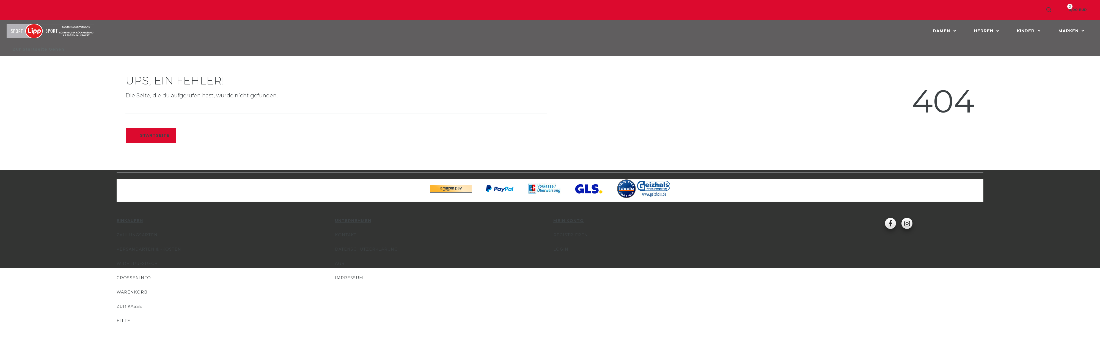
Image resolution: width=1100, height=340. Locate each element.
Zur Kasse (129, 306)
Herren (984, 30)
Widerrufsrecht (139, 263)
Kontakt (345, 234)
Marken (1069, 30)
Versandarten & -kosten (149, 249)
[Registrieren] (1029, 9)
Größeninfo (134, 277)
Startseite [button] (151, 135)
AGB (340, 263)
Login (560, 249)
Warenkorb (132, 292)
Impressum (349, 277)
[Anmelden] (1008, 9)
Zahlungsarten (137, 234)
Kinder (1026, 30)
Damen (942, 30)
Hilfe (123, 320)
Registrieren (570, 234)
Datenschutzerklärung (366, 249)
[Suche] (1049, 10)
